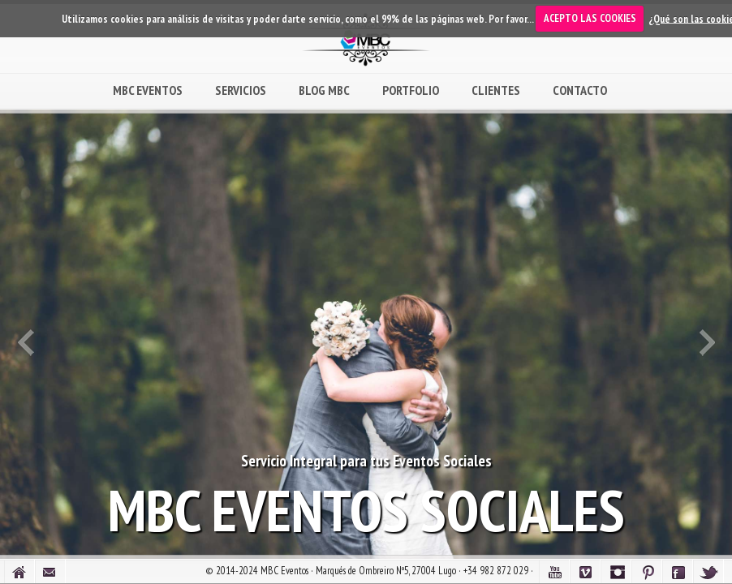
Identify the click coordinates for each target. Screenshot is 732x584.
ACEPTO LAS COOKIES (590, 18)
